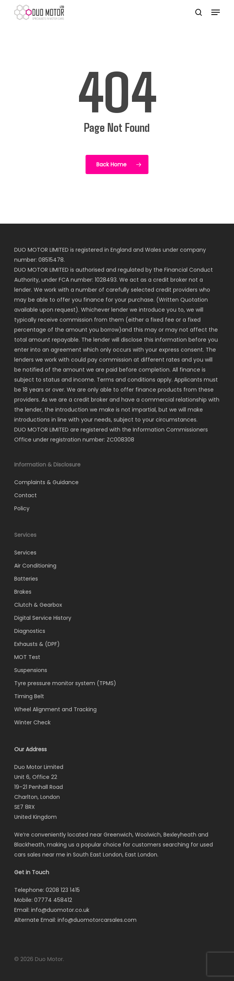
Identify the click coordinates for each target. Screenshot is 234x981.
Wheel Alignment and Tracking (55, 709)
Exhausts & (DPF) (37, 644)
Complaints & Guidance (46, 482)
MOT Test (27, 657)
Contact (25, 495)
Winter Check (32, 722)
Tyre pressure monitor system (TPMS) (65, 683)
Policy (22, 508)
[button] (215, 12)
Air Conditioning (35, 565)
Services (25, 552)
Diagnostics (29, 631)
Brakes (22, 592)
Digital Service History (42, 618)
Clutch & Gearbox (38, 605)
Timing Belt (29, 696)
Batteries (26, 579)
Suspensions (30, 670)
